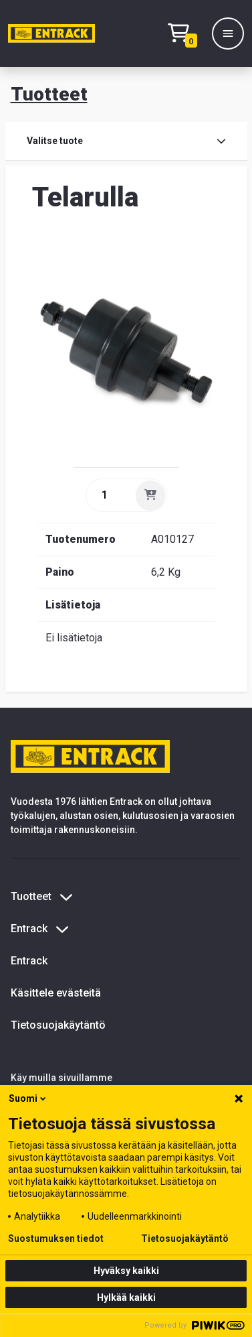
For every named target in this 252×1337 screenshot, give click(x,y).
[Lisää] (150, 495)
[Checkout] (186, 34)
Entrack (29, 960)
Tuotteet (49, 94)
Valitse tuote (126, 140)
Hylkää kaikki (126, 1297)
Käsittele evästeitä (56, 992)
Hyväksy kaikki (126, 1270)
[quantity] (109, 495)
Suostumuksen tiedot (56, 1238)
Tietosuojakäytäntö (58, 1025)
